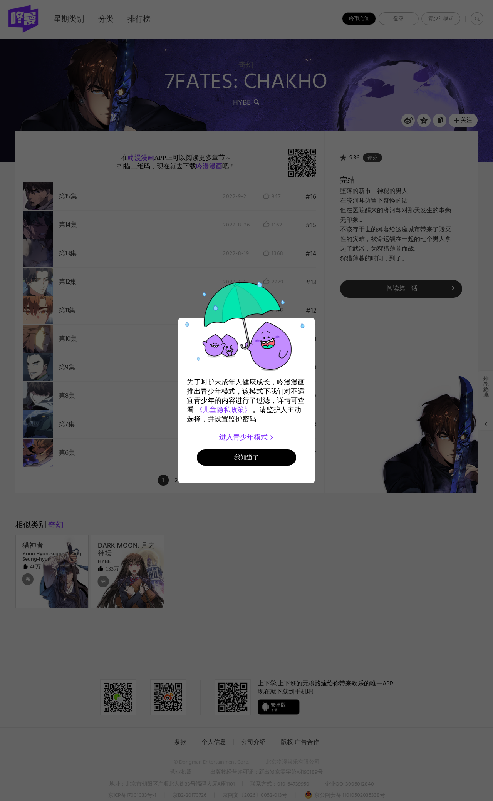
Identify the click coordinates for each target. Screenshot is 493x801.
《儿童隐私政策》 (223, 410)
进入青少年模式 (247, 437)
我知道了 (246, 457)
